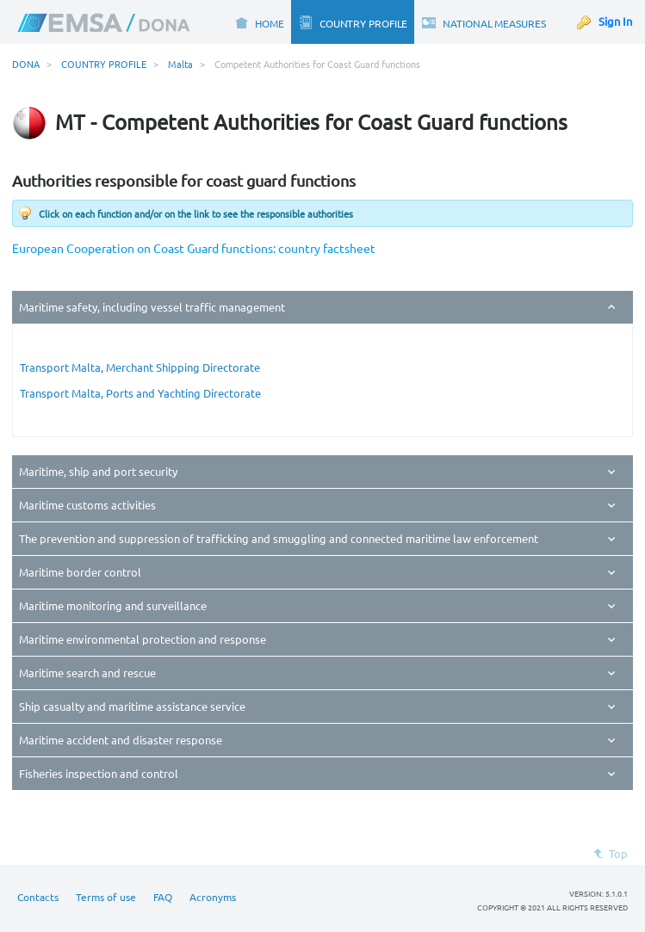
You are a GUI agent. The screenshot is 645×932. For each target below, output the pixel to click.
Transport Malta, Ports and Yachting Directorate (140, 393)
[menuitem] (258, 22)
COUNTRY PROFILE (103, 64)
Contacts (38, 897)
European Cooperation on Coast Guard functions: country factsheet (193, 248)
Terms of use (106, 897)
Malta (180, 64)
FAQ (162, 897)
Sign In (615, 21)
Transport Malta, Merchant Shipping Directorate (140, 367)
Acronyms (212, 897)
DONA (26, 64)
